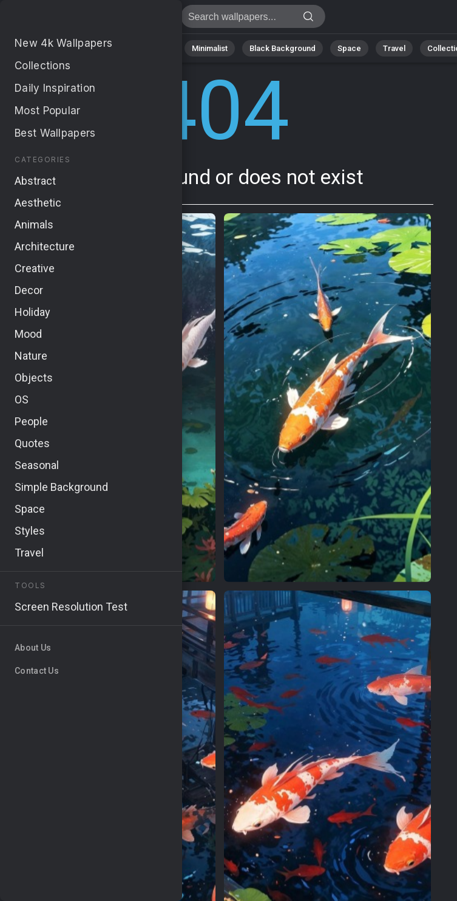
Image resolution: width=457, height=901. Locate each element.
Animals (155, 48)
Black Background (282, 48)
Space (349, 48)
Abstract (104, 48)
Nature (54, 48)
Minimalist (210, 48)
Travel (394, 48)
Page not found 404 (73, 20)
